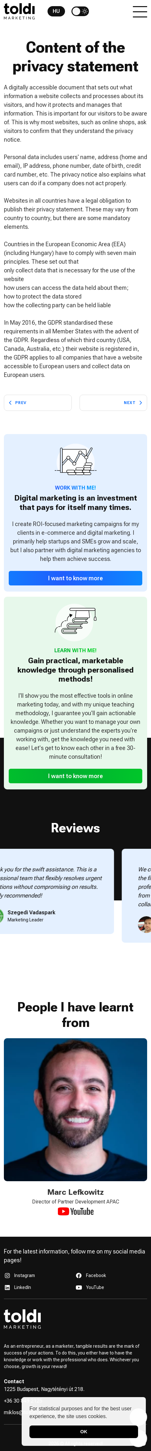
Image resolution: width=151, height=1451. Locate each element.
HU (56, 11)
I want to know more (75, 578)
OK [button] (83, 1431)
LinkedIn (22, 1287)
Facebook (96, 1275)
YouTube (95, 1287)
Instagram (24, 1275)
